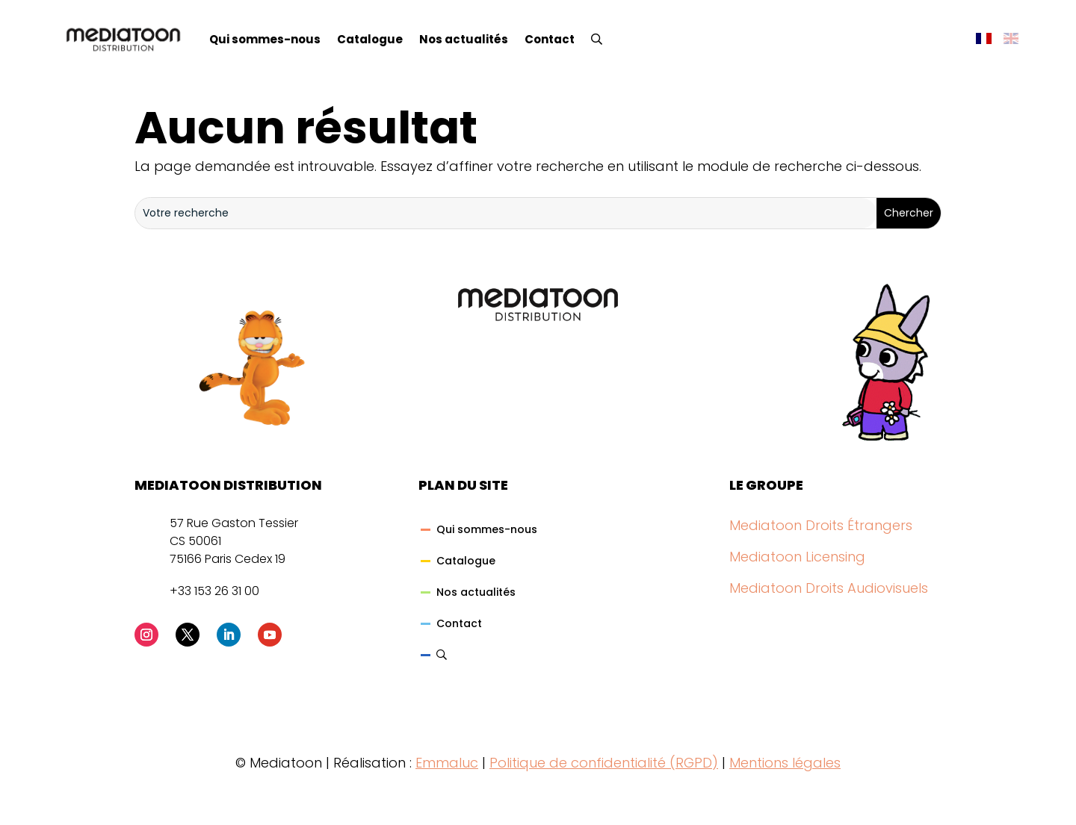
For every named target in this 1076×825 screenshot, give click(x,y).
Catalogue (370, 39)
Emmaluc (446, 762)
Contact (550, 39)
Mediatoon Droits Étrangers (820, 525)
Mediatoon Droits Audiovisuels (828, 588)
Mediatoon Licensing (797, 556)
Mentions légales (785, 762)
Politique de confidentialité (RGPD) (603, 762)
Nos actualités (463, 39)
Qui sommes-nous (265, 39)
